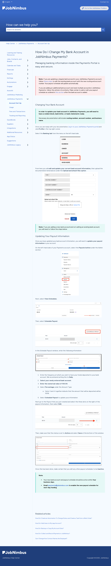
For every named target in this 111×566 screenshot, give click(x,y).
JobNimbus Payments (26, 43)
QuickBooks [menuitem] (11, 120)
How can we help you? (22, 25)
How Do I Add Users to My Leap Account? (48, 523)
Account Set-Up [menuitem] (15, 103)
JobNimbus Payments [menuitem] (15, 99)
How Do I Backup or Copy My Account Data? (49, 528)
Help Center (10, 43)
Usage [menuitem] (11, 107)
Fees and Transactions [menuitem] (17, 111)
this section (59, 92)
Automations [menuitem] (11, 82)
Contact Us (104, 2)
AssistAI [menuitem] (10, 91)
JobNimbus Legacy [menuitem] (14, 145)
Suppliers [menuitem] (10, 124)
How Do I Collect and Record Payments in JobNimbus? (52, 533)
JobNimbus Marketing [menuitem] (15, 95)
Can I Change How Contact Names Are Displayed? (51, 538)
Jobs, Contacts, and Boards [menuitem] (14, 60)
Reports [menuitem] (10, 74)
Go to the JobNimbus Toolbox (94, 8)
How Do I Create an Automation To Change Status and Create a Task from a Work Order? (63, 518)
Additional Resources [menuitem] (14, 132)
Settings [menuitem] (10, 78)
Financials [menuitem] (10, 70)
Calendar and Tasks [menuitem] (14, 65)
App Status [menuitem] (11, 136)
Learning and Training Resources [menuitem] (14, 54)
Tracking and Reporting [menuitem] (17, 116)
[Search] (103, 30)
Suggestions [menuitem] (11, 141)
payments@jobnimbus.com (58, 485)
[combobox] (53, 30)
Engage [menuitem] (9, 86)
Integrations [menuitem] (11, 128)
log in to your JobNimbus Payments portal (84, 127)
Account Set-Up (44, 43)
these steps (48, 81)
